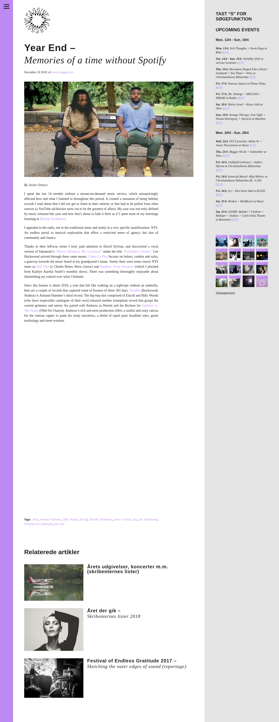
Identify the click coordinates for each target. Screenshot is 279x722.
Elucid (83, 519)
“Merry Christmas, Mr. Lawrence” (78, 251)
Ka (135, 519)
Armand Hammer (50, 519)
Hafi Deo (42, 266)
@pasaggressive (225, 292)
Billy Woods (70, 519)
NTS (26, 523)
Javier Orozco (122, 519)
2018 (35, 519)
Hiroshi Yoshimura (52, 219)
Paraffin (135, 290)
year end (59, 523)
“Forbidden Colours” (137, 251)
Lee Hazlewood (148, 519)
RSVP (225, 52)
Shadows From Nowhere (117, 266)
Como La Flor (98, 256)
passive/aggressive (62, 72)
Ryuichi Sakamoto (41, 523)
